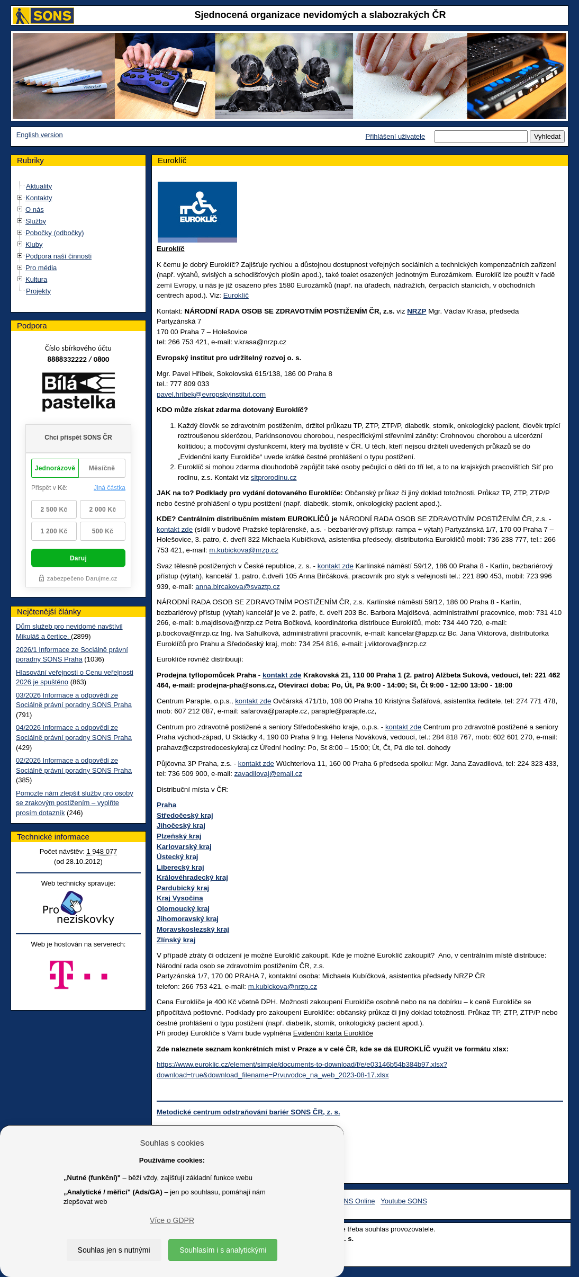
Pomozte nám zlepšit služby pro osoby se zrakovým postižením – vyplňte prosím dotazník (74, 803)
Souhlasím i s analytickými (222, 1250)
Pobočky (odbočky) (54, 233)
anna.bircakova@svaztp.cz (237, 587)
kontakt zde (175, 529)
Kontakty (38, 198)
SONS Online (354, 1201)
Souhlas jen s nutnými (114, 1250)
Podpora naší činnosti (58, 256)
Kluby (34, 244)
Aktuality (39, 186)
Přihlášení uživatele (395, 136)
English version (39, 135)
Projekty (38, 291)
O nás (34, 209)
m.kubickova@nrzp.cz (243, 550)
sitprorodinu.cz (274, 477)
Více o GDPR (172, 1220)
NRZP (416, 311)
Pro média (41, 268)
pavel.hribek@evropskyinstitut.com (211, 394)
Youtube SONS (404, 1201)
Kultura (36, 279)
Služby (35, 221)
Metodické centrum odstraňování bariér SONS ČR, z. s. (248, 1112)
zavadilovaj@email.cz (268, 774)
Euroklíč (236, 295)
